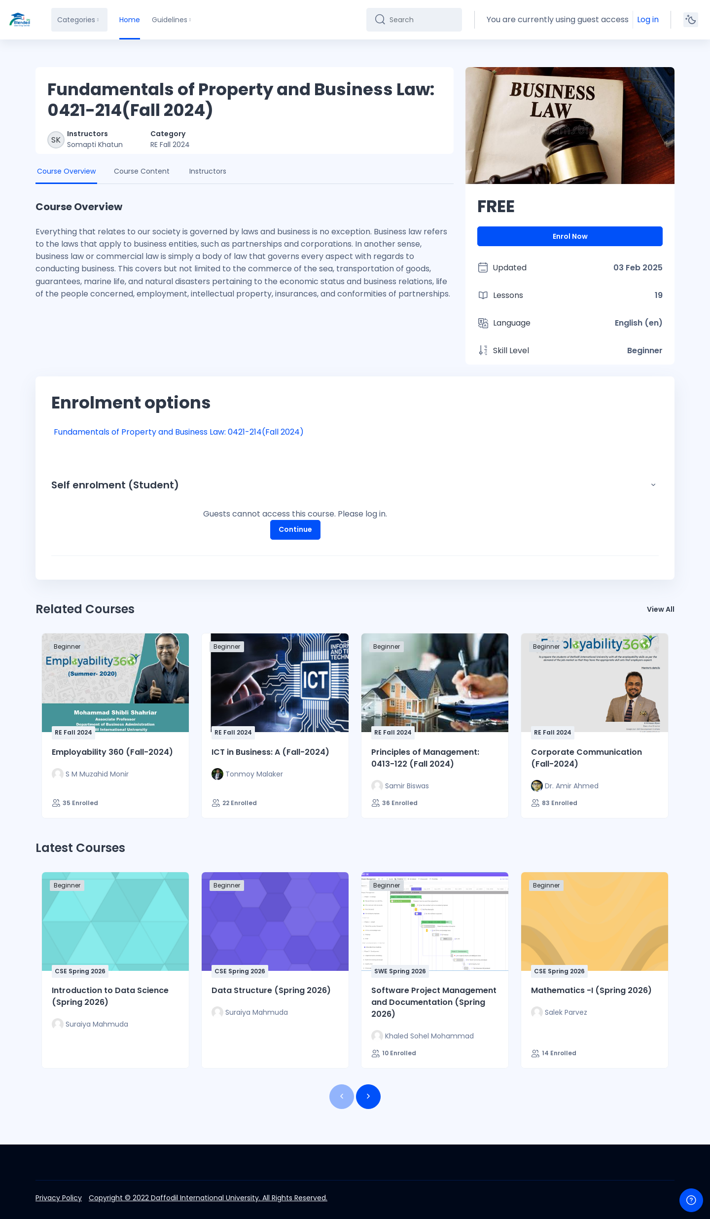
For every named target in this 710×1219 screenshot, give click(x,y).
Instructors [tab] (207, 171)
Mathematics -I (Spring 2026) (591, 990)
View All (660, 609)
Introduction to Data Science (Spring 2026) (110, 996)
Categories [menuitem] (76, 20)
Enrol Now (570, 236)
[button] (653, 485)
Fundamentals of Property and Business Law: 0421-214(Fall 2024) (179, 432)
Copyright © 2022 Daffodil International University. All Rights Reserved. (208, 1198)
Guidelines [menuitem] (169, 20)
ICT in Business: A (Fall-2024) (270, 752)
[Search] (422, 20)
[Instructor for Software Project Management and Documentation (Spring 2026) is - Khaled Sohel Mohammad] (422, 1036)
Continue (295, 529)
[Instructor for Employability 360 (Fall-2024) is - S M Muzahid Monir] (90, 774)
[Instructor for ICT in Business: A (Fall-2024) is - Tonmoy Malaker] (247, 774)
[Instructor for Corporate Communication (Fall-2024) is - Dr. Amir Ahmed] (565, 786)
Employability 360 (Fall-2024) (112, 752)
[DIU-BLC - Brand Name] (19, 19)
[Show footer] (691, 1200)
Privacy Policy (59, 1198)
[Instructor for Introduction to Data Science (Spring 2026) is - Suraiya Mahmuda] (90, 1024)
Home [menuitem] (129, 20)
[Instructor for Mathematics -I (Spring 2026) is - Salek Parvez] (559, 1012)
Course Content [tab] (142, 171)
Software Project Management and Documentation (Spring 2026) (434, 1002)
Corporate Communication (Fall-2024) (586, 758)
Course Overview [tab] (66, 171)
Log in (648, 19)
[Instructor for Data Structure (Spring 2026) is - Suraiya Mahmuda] (250, 1012)
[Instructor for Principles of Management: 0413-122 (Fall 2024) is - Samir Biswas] (400, 786)
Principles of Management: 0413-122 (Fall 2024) (425, 758)
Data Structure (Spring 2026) (271, 990)
